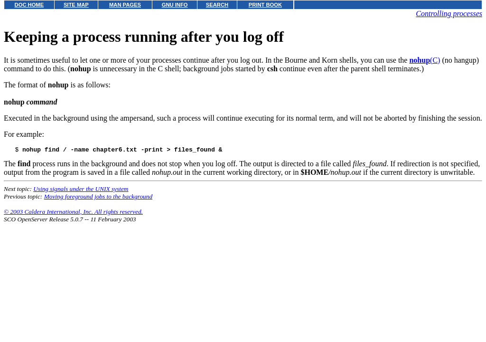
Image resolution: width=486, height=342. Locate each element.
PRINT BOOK (265, 5)
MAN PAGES (125, 5)
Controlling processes (449, 14)
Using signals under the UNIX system (80, 190)
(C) (424, 60)
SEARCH (217, 5)
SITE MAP (76, 5)
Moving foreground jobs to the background (98, 197)
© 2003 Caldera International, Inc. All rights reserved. (73, 213)
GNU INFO (175, 5)
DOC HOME (29, 5)
